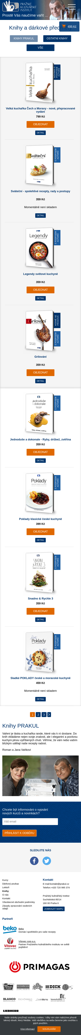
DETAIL (40, 132)
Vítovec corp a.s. (27, 941)
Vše (40, 47)
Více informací (27, 1029)
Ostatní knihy (57, 38)
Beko (21, 928)
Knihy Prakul (24, 38)
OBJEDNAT (40, 124)
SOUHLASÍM (49, 1029)
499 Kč (72, 26)
